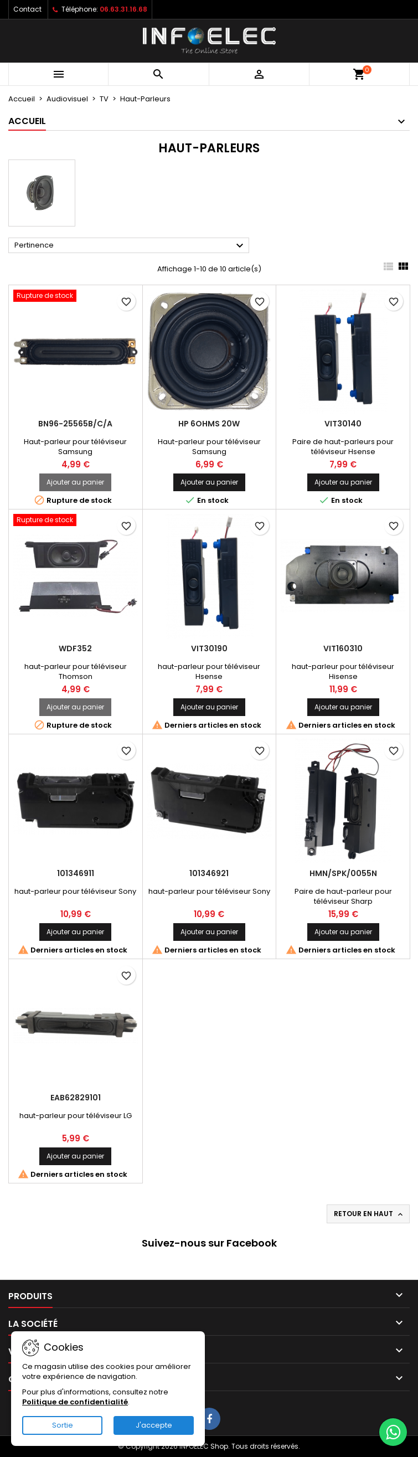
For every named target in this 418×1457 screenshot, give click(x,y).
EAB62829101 (75, 1097)
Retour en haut (369, 1214)
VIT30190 (209, 648)
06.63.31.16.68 (123, 9)
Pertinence (130, 246)
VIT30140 (343, 423)
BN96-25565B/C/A (75, 423)
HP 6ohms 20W (209, 423)
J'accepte (154, 1425)
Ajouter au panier (75, 482)
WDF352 (75, 648)
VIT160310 (343, 648)
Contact (27, 9)
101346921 (209, 873)
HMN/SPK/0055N (343, 873)
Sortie (62, 1425)
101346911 (75, 873)
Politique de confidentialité (75, 1402)
